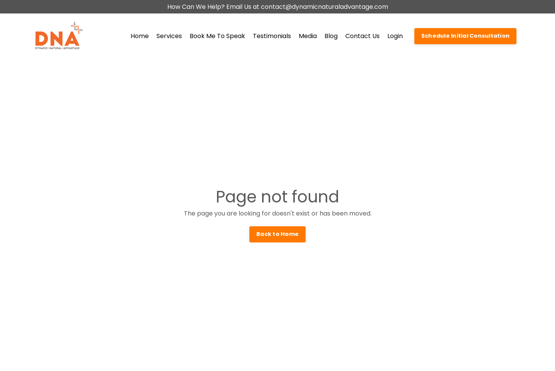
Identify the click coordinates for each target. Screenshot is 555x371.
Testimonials (272, 36)
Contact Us (362, 36)
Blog (331, 36)
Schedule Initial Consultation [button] (465, 36)
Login (395, 36)
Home (140, 36)
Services (169, 36)
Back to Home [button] (277, 234)
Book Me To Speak (217, 36)
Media (308, 36)
